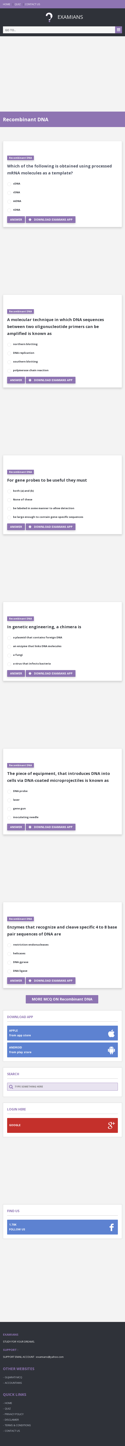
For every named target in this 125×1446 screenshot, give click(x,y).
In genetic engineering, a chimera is (44, 626)
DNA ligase (20, 971)
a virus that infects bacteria (32, 663)
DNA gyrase (20, 962)
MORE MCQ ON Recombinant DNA (62, 999)
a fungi (18, 655)
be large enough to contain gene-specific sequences (48, 517)
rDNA (16, 192)
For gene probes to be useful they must (47, 480)
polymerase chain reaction (31, 370)
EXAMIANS (62, 16)
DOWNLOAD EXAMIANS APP (51, 219)
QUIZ (18, 4)
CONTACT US (32, 4)
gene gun (19, 808)
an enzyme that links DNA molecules (37, 646)
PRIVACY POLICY (14, 1414)
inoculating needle (25, 817)
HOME (6, 4)
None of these (22, 499)
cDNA (16, 183)
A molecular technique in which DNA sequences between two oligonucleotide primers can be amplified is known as (55, 326)
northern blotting (25, 344)
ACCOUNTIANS (13, 1383)
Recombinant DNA (20, 158)
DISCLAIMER (12, 1419)
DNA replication (23, 353)
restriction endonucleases (31, 944)
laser (16, 799)
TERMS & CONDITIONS (18, 1425)
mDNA (17, 201)
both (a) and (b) (23, 491)
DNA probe (20, 791)
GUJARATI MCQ (13, 1377)
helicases (19, 953)
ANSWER (16, 219)
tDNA (16, 209)
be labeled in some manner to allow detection (43, 508)
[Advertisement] (62, 70)
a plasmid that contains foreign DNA (37, 637)
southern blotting (25, 361)
